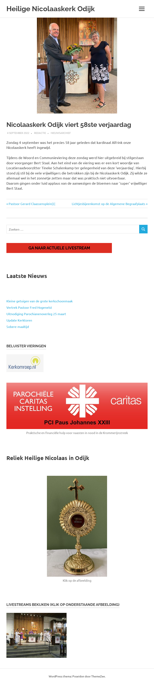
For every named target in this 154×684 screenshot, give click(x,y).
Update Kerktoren (19, 320)
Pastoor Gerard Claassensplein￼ (31, 204)
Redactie (40, 132)
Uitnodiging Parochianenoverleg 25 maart (36, 314)
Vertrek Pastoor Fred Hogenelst (29, 307)
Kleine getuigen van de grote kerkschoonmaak (39, 301)
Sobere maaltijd (17, 327)
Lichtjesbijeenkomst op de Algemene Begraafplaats (108, 204)
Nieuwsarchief (61, 132)
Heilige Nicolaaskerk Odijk (50, 9)
